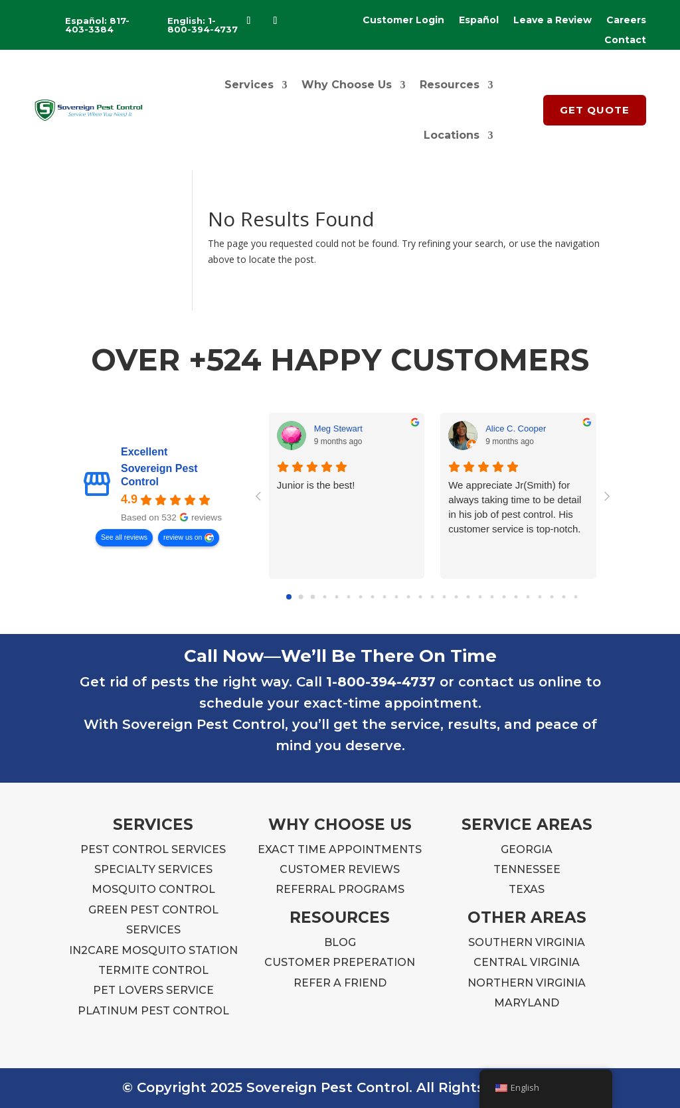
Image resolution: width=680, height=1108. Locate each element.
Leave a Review (552, 20)
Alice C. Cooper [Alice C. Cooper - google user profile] (515, 429)
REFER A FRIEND (340, 983)
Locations (451, 135)
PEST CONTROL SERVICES (153, 849)
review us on (182, 537)
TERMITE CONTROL (153, 970)
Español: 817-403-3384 (97, 25)
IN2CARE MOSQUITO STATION (153, 950)
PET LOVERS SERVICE (153, 990)
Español (479, 20)
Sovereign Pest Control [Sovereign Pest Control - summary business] (159, 475)
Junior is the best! (316, 485)
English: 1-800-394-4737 (202, 25)
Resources (449, 84)
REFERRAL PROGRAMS (340, 889)
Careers (626, 20)
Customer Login (403, 20)
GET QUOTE (595, 110)
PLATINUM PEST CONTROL (153, 1010)
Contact (625, 40)
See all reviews (124, 537)
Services (249, 84)
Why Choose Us (346, 84)
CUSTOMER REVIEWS (340, 869)
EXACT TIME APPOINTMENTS (340, 849)
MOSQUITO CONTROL (153, 889)
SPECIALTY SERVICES (153, 869)
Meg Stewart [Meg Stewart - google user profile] (338, 429)
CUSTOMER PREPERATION (339, 962)
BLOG (340, 942)
